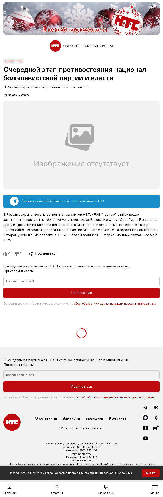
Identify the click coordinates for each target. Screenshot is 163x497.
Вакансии (71, 418)
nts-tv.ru (77, 464)
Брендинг (94, 418)
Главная (9, 489)
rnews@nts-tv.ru (81, 454)
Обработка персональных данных (81, 428)
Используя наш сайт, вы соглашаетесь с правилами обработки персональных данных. (71, 473)
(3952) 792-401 (72, 447)
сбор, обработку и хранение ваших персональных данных (115, 304)
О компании (46, 418)
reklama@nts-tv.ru (82, 460)
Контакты (118, 418)
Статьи (57, 489)
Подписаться (81, 293)
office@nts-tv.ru (91, 447)
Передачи (106, 489)
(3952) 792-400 (88, 457)
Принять (151, 473)
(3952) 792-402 (88, 450)
